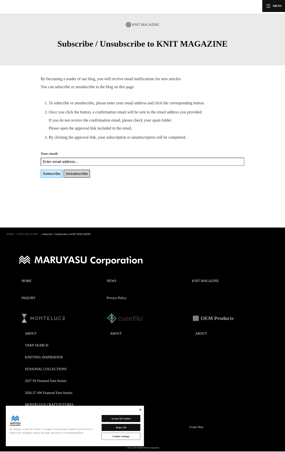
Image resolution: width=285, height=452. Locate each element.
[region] (75, 426)
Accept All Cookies (121, 418)
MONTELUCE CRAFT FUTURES (49, 404)
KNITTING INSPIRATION (44, 357)
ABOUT (31, 333)
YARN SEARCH (36, 345)
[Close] (140, 410)
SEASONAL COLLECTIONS (46, 369)
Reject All (121, 427)
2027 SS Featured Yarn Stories (46, 381)
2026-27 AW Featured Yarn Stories (48, 393)
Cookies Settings (121, 436)
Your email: (49, 154)
